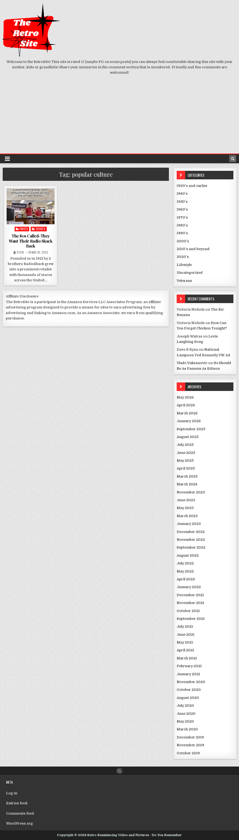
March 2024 (187, 484)
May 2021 (185, 642)
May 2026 (185, 397)
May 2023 (185, 508)
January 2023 (189, 524)
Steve (20, 252)
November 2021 (190, 603)
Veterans (184, 281)
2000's (41, 229)
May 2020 (185, 721)
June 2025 (186, 453)
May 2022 (185, 571)
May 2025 (185, 460)
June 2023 (186, 500)
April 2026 (186, 405)
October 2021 (188, 611)
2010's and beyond (193, 249)
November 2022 (191, 540)
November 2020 (191, 682)
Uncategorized (190, 273)
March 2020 (187, 729)
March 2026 (187, 413)
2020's (183, 257)
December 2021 (190, 595)
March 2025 (187, 476)
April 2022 (186, 579)
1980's (23, 229)
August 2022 (188, 555)
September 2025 (191, 429)
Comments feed (20, 813)
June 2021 (185, 634)
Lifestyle (184, 265)
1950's (182, 202)
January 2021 (188, 674)
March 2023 (187, 516)
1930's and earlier (192, 186)
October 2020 (189, 690)
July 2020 (185, 705)
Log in (11, 793)
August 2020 (188, 698)
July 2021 (185, 626)
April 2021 (185, 650)
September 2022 (191, 547)
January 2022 (189, 587)
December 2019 (190, 737)
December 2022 (191, 532)
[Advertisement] (119, 117)
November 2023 (191, 492)
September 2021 (191, 619)
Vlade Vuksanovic (192, 363)
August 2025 (187, 437)
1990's (182, 233)
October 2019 (188, 753)
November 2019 (190, 745)
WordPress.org (19, 823)
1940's (182, 193)
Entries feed (17, 803)
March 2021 (187, 658)
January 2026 (189, 421)
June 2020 (186, 714)
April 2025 (186, 468)
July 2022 (185, 563)
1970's (182, 217)
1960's (182, 209)
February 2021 (189, 666)
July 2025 (185, 445)
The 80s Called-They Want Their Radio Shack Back (30, 240)
